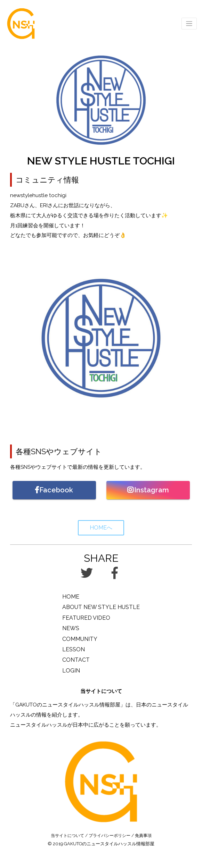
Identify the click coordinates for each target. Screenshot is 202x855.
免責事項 (143, 835)
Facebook (54, 490)
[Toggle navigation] (189, 24)
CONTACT (76, 660)
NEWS (70, 628)
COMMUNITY (79, 639)
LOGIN (71, 670)
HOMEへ (101, 527)
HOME (70, 596)
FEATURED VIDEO (86, 618)
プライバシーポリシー (109, 835)
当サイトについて (67, 835)
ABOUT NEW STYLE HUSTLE (101, 607)
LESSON (73, 649)
